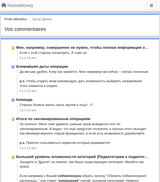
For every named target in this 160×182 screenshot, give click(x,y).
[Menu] (151, 5)
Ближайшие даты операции (42, 66)
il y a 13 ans (28, 58)
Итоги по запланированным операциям (53, 119)
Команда (24, 99)
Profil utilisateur (16, 19)
